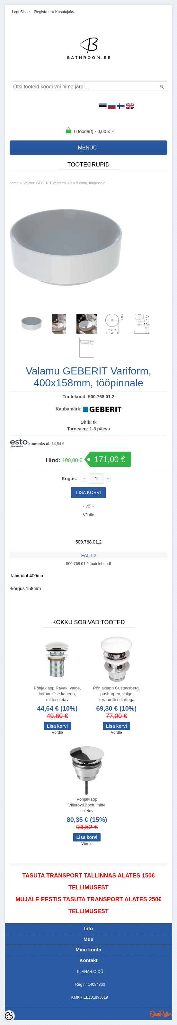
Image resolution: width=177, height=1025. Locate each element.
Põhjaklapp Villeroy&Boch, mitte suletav (86, 805)
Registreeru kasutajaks (54, 12)
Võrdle (88, 515)
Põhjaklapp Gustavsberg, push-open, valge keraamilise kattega (116, 694)
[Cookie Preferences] (9, 1016)
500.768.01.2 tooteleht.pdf (88, 564)
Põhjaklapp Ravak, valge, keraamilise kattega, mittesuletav (57, 694)
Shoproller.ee (161, 1014)
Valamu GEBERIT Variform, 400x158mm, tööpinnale (64, 183)
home (14, 183)
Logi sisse (21, 12)
